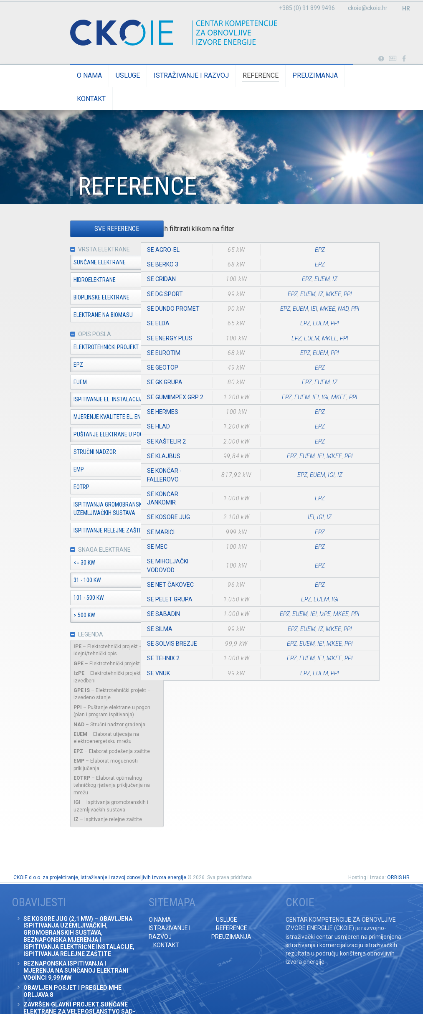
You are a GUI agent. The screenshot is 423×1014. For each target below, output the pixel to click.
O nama (70, 75)
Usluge (109, 75)
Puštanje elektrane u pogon (93, 435)
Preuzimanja (296, 75)
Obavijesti (393, 59)
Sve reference (98, 229)
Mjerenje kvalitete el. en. (89, 418)
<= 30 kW (65, 563)
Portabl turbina (381, 59)
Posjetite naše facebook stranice (404, 59)
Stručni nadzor (76, 452)
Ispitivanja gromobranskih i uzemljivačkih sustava (92, 509)
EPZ (59, 365)
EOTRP (63, 487)
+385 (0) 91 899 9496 (307, 8)
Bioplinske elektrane (83, 297)
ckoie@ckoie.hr (368, 8)
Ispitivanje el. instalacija (90, 400)
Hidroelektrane (76, 280)
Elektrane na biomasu (84, 315)
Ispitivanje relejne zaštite (91, 531)
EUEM (61, 383)
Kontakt (347, 75)
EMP (60, 470)
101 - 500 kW (70, 599)
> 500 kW (65, 616)
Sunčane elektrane (81, 262)
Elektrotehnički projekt (87, 348)
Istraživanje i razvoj (172, 75)
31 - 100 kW (68, 581)
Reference (242, 75)
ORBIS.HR (398, 854)
